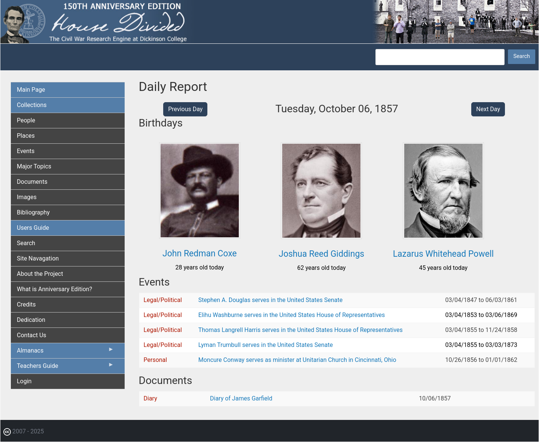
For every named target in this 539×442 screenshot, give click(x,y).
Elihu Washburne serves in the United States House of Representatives (291, 314)
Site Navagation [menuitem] (38, 258)
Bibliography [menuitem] (33, 212)
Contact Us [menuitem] (31, 335)
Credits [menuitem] (26, 304)
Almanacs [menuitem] (65, 352)
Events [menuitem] (25, 151)
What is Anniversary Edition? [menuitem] (54, 289)
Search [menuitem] (26, 243)
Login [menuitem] (24, 381)
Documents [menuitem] (32, 181)
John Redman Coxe (199, 254)
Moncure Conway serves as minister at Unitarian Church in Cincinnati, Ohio (297, 359)
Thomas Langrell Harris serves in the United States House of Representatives (300, 329)
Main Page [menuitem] (31, 89)
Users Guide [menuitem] (33, 227)
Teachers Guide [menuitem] (65, 368)
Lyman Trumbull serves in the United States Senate (265, 344)
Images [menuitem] (27, 197)
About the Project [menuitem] (40, 273)
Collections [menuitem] (32, 105)
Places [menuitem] (26, 135)
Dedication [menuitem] (31, 319)
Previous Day (185, 109)
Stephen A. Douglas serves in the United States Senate (270, 300)
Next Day (488, 109)
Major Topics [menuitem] (34, 166)
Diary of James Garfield (241, 398)
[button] (199, 236)
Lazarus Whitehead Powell (443, 254)
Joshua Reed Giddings (321, 254)
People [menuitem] (26, 120)
